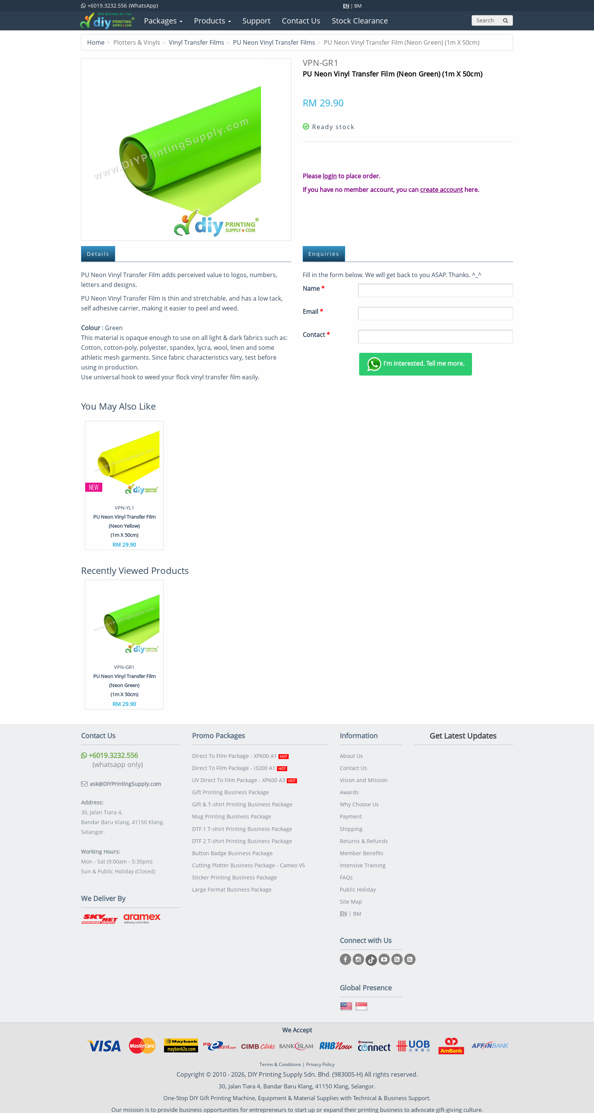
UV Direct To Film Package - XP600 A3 (244, 779)
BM (358, 5)
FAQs (346, 872)
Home (96, 42)
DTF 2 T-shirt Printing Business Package (242, 837)
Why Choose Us (359, 802)
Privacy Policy (320, 1059)
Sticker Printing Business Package (234, 872)
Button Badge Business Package (232, 849)
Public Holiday (358, 884)
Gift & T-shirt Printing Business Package (242, 802)
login (330, 176)
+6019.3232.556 (109, 755)
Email (313, 311)
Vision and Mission (364, 779)
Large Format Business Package (232, 884)
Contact (316, 334)
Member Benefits (361, 849)
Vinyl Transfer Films (196, 42)
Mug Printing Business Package (231, 814)
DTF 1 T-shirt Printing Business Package (242, 825)
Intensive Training (363, 861)
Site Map (351, 896)
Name (314, 288)
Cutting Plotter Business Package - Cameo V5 (248, 861)
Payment (351, 814)
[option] (124, 485)
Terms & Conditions (280, 1059)
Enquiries (324, 253)
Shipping (351, 825)
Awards (349, 790)
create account (441, 190)
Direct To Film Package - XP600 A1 (240, 755)
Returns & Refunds (364, 837)
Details (98, 253)
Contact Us (353, 767)
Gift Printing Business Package (230, 790)
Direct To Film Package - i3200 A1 (239, 767)
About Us (351, 755)
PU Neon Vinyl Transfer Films (274, 42)
